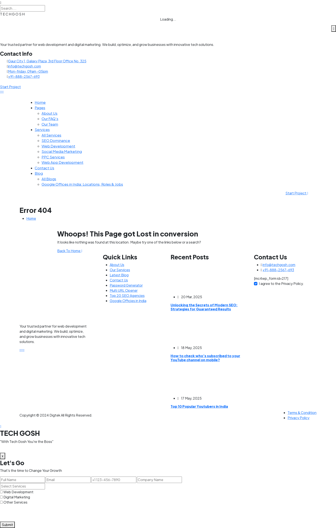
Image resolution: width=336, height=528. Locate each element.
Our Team (50, 124)
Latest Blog (119, 275)
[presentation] (32, 513)
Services (42, 129)
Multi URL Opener (124, 290)
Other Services (15, 502)
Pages (40, 107)
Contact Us (44, 167)
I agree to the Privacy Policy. (281, 283)
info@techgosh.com (24, 66)
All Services (51, 135)
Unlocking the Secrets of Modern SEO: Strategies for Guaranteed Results (204, 307)
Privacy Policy (298, 417)
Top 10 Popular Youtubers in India (199, 406)
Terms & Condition (302, 412)
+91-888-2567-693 (24, 76)
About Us (49, 113)
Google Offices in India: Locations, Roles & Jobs (82, 184)
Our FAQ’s (50, 118)
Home (40, 102)
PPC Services (53, 157)
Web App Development (62, 162)
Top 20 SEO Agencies (127, 295)
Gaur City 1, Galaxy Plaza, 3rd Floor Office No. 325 (47, 61)
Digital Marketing (16, 497)
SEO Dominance (56, 140)
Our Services (120, 270)
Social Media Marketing (62, 151)
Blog (39, 173)
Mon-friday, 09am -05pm (28, 71)
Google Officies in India (128, 300)
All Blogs (49, 178)
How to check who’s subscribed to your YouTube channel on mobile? (205, 358)
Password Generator (126, 285)
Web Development (58, 146)
